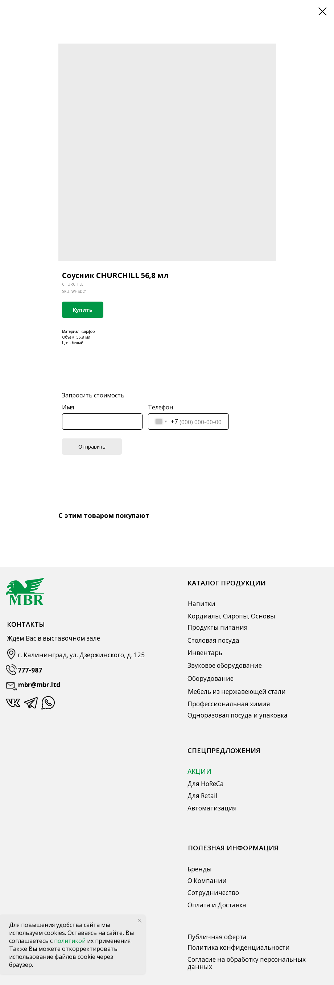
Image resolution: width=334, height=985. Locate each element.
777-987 (30, 670)
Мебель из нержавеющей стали (237, 691)
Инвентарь (204, 653)
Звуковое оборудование (224, 665)
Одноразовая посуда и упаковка (237, 715)
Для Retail (202, 796)
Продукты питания (217, 627)
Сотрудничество (213, 892)
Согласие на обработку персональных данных (246, 963)
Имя (68, 407)
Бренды (199, 869)
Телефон (160, 407)
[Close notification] (139, 920)
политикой (70, 941)
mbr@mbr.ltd (39, 684)
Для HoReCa (205, 784)
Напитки (201, 604)
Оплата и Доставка (216, 905)
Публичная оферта (217, 937)
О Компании (207, 880)
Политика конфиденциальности (238, 947)
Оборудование (210, 678)
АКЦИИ (199, 771)
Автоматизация (212, 808)
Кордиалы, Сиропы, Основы (231, 616)
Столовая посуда (213, 640)
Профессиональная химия (228, 704)
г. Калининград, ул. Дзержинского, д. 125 (81, 655)
